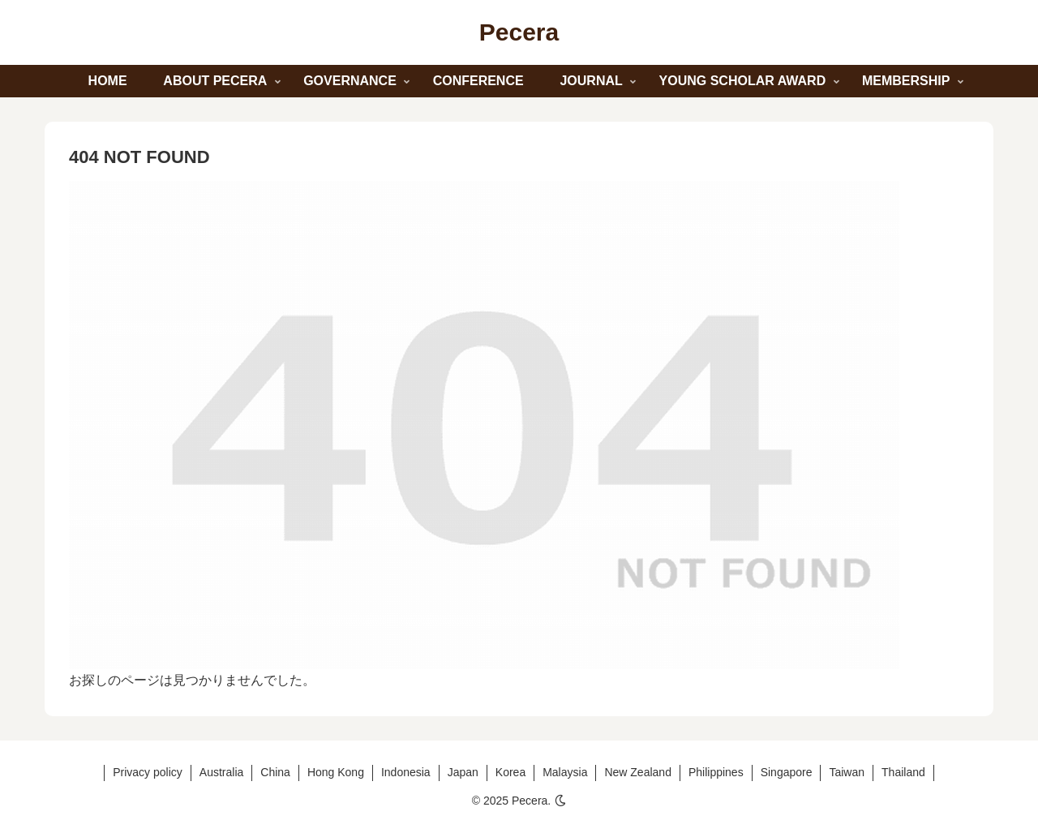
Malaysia (565, 772)
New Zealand (637, 772)
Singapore (787, 772)
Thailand (903, 772)
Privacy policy (147, 772)
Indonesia (406, 772)
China (275, 772)
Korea (510, 772)
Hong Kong (335, 772)
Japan (463, 772)
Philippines (716, 772)
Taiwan (846, 772)
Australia (221, 772)
